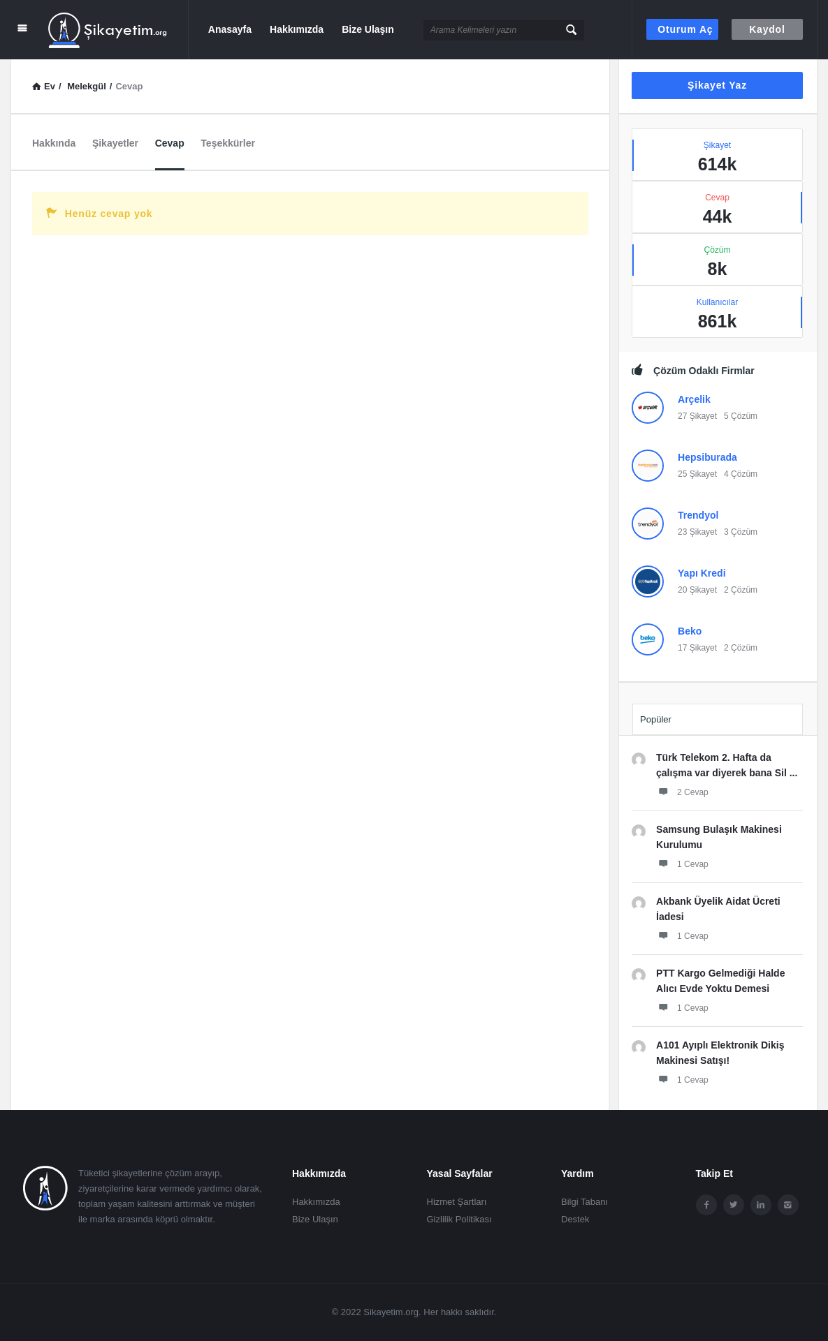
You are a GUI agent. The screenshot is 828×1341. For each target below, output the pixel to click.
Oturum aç (685, 29)
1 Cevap (682, 863)
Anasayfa (230, 29)
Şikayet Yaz (717, 85)
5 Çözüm (740, 416)
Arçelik (694, 399)
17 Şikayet (697, 648)
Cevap (169, 143)
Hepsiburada (707, 457)
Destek (575, 1219)
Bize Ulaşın (368, 29)
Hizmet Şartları (457, 1201)
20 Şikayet (697, 590)
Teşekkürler (228, 143)
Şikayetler (115, 143)
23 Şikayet (697, 532)
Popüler (655, 719)
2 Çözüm (740, 590)
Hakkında (53, 143)
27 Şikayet (697, 416)
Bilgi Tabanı (584, 1201)
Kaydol (767, 29)
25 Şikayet (697, 474)
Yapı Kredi (701, 573)
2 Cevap (682, 791)
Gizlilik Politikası (459, 1219)
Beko (690, 631)
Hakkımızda (297, 29)
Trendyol (698, 515)
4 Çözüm (740, 474)
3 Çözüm (740, 532)
